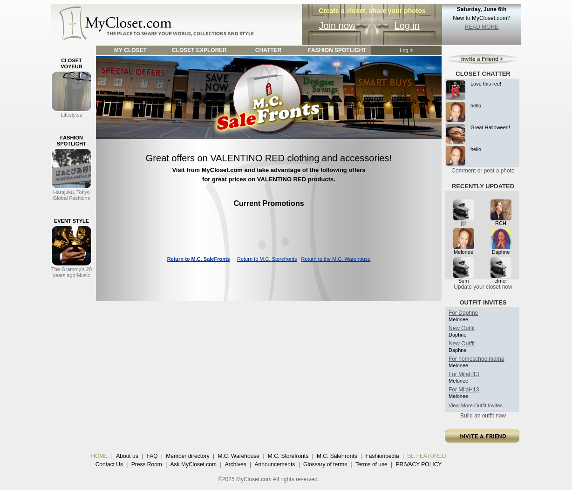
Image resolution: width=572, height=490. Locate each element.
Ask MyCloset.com (193, 464)
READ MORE (482, 27)
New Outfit (462, 328)
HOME (99, 456)
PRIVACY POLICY (418, 464)
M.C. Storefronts (288, 456)
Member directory (187, 456)
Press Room (146, 464)
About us (127, 456)
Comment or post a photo (482, 170)
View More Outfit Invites (476, 405)
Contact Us (109, 464)
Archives (235, 464)
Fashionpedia (382, 456)
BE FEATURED (426, 456)
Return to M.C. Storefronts (267, 259)
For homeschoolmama (476, 359)
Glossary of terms (325, 464)
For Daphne (463, 313)
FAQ (151, 456)
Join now (337, 25)
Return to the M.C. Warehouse (336, 259)
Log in (407, 25)
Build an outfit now (483, 415)
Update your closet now (483, 287)
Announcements (275, 464)
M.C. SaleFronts (337, 456)
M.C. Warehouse (238, 456)
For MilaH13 (464, 374)
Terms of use (371, 464)
